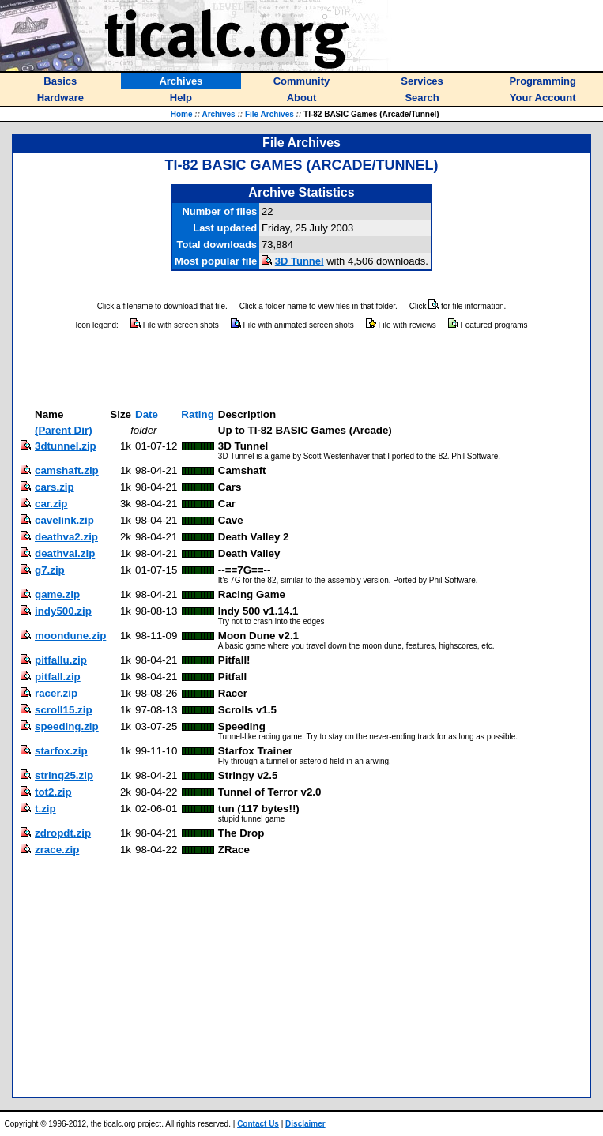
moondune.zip (70, 635)
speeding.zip (67, 726)
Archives (218, 114)
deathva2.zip (66, 537)
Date (146, 414)
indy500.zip (63, 611)
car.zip (51, 504)
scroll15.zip (63, 710)
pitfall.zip (58, 677)
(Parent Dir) (63, 430)
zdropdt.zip (63, 833)
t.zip (45, 808)
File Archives (269, 114)
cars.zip (54, 487)
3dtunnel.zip (65, 446)
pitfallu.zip (61, 660)
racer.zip (56, 693)
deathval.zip (65, 553)
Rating (197, 414)
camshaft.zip (67, 470)
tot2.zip (53, 792)
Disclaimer (305, 1123)
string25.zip (64, 775)
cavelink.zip (64, 520)
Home (182, 114)
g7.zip (50, 570)
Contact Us (258, 1123)
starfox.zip (61, 751)
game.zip (57, 594)
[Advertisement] (302, 369)
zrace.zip (57, 850)
